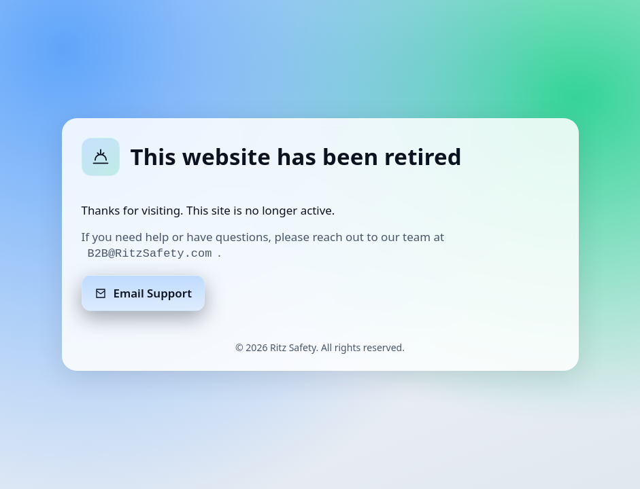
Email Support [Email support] (143, 293)
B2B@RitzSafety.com (150, 253)
